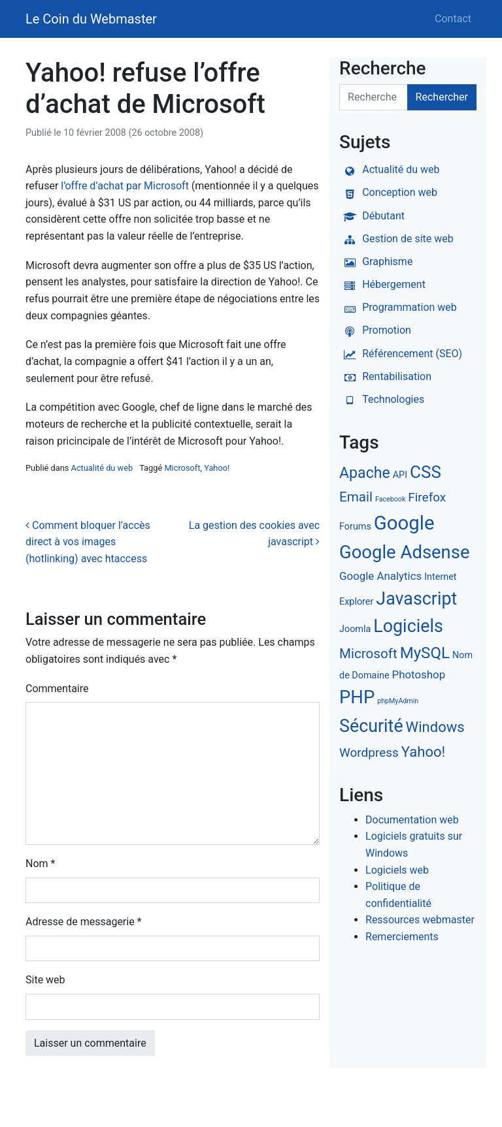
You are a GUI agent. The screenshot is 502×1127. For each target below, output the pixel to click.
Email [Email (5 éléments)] (356, 497)
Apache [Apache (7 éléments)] (364, 473)
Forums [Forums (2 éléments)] (355, 526)
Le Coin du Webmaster (91, 19)
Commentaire (57, 688)
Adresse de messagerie (83, 921)
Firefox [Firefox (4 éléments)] (427, 497)
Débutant (372, 216)
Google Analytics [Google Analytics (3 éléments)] (380, 575)
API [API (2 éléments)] (400, 475)
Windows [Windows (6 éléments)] (435, 727)
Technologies (381, 399)
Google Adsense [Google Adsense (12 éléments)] (404, 552)
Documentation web (412, 820)
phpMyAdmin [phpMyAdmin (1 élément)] (397, 701)
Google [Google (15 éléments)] (404, 523)
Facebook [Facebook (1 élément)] (390, 499)
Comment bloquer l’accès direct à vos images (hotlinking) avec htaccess (87, 542)
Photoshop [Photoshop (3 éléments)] (418, 674)
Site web (45, 980)
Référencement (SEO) (400, 353)
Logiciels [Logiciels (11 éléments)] (408, 626)
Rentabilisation (385, 376)
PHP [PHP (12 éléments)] (357, 697)
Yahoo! (216, 468)
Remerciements (402, 936)
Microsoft (182, 468)
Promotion (375, 330)
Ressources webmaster (420, 919)
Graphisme (375, 261)
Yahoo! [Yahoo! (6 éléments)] (423, 752)
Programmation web (398, 307)
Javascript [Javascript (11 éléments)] (416, 598)
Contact (453, 18)
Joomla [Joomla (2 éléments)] (355, 629)
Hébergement (382, 284)
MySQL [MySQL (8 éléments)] (425, 653)
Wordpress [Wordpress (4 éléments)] (369, 752)
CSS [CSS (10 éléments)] (425, 472)
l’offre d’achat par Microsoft (125, 186)
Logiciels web (397, 870)
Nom (40, 863)
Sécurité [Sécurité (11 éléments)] (371, 726)
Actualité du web (102, 468)
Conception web (388, 192)
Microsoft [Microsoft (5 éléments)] (368, 653)
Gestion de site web (396, 238)
